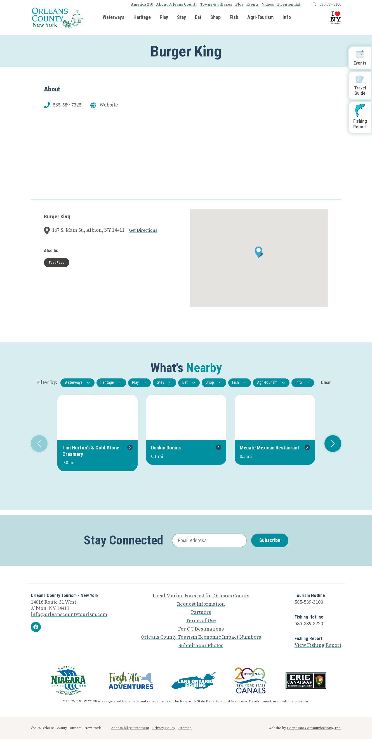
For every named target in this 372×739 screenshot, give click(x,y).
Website (108, 105)
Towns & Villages (216, 4)
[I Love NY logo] (335, 18)
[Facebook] (36, 627)
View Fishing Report (318, 645)
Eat (198, 17)
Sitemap (185, 728)
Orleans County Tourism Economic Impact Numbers (201, 637)
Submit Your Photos (200, 646)
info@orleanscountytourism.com (69, 614)
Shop (215, 17)
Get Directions (143, 230)
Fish (234, 17)
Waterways (113, 17)
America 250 (142, 4)
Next (330, 444)
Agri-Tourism (260, 17)
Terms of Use (201, 621)
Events (252, 4)
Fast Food (57, 262)
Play (164, 17)
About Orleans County (176, 4)
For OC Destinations (201, 629)
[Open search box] (314, 4)
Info (286, 17)
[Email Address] (209, 540)
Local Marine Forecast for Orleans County (201, 596)
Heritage (142, 17)
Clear (326, 382)
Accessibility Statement (130, 728)
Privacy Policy (163, 728)
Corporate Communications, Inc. (314, 728)
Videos (268, 4)
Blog (239, 4)
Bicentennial (288, 4)
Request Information (201, 604)
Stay (181, 17)
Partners (201, 612)
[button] (259, 252)
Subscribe (269, 540)
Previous (37, 444)
